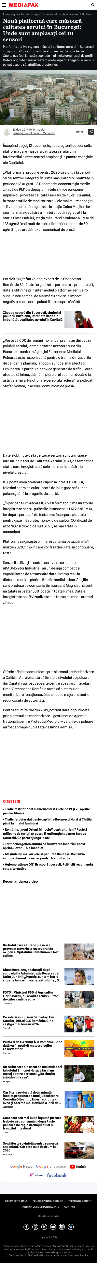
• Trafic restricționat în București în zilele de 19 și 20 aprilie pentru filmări (46, 811)
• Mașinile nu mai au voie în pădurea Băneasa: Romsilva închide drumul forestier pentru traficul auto (44, 856)
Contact (69, 1206)
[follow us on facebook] (57, 1175)
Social (24, 14)
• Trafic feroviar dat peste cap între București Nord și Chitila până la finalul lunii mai (47, 821)
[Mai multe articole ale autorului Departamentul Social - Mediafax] (7, 132)
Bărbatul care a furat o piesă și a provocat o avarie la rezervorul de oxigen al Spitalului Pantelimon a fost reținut (31, 950)
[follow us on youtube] (78, 1167)
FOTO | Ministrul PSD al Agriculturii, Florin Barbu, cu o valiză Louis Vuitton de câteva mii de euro (31, 996)
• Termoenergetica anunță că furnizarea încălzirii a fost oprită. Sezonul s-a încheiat (44, 846)
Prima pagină (11, 14)
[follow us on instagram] (36, 1175)
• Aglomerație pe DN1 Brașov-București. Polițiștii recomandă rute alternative (48, 867)
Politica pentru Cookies (48, 1201)
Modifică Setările (48, 1216)
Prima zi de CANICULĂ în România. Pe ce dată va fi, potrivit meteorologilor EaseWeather (32, 1045)
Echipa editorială (16, 1201)
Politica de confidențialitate (40, 1206)
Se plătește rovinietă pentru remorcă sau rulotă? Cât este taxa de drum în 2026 (30, 1147)
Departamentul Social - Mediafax (34, 133)
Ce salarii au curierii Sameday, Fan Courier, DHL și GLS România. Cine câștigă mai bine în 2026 (28, 1021)
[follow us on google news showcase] (51, 1167)
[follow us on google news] (21, 1167)
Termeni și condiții (80, 1201)
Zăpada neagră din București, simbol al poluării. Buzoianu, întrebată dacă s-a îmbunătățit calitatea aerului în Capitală (32, 316)
